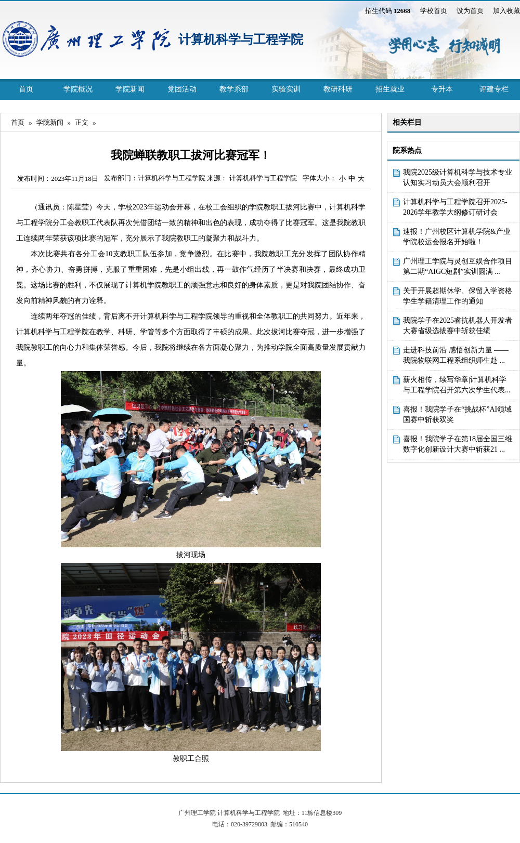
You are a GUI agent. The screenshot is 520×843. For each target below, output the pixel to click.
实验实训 (286, 89)
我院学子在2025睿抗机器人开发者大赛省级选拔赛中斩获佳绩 (457, 326)
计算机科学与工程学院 (240, 39)
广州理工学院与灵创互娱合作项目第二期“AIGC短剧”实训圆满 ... (457, 266)
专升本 (442, 89)
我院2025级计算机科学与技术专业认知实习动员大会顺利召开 (457, 177)
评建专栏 (494, 89)
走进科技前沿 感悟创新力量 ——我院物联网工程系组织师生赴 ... (456, 355)
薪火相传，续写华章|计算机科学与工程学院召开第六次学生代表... (457, 385)
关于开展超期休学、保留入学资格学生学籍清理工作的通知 (457, 296)
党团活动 (182, 89)
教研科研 (338, 89)
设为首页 (470, 11)
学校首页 (433, 11)
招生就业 (390, 89)
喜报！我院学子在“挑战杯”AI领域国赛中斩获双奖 (457, 414)
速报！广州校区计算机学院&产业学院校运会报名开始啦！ (457, 237)
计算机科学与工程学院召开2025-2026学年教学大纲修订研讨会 (455, 207)
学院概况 (78, 89)
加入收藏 (506, 11)
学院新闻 (130, 89)
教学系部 (234, 89)
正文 (81, 122)
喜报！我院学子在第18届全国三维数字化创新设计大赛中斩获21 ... (457, 444)
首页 (26, 89)
